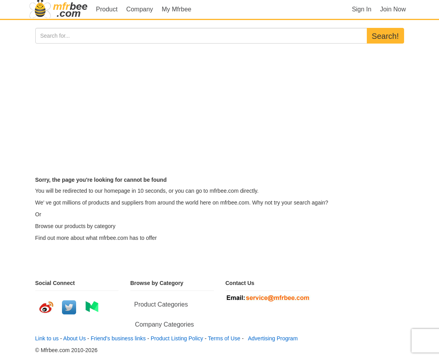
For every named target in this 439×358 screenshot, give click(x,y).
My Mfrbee (176, 9)
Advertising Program (271, 338)
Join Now (393, 9)
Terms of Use (224, 338)
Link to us (47, 338)
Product (107, 9)
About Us (74, 338)
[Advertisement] (219, 102)
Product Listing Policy (177, 338)
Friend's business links (118, 338)
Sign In (362, 9)
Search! (385, 36)
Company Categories (164, 324)
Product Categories (161, 304)
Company (139, 9)
